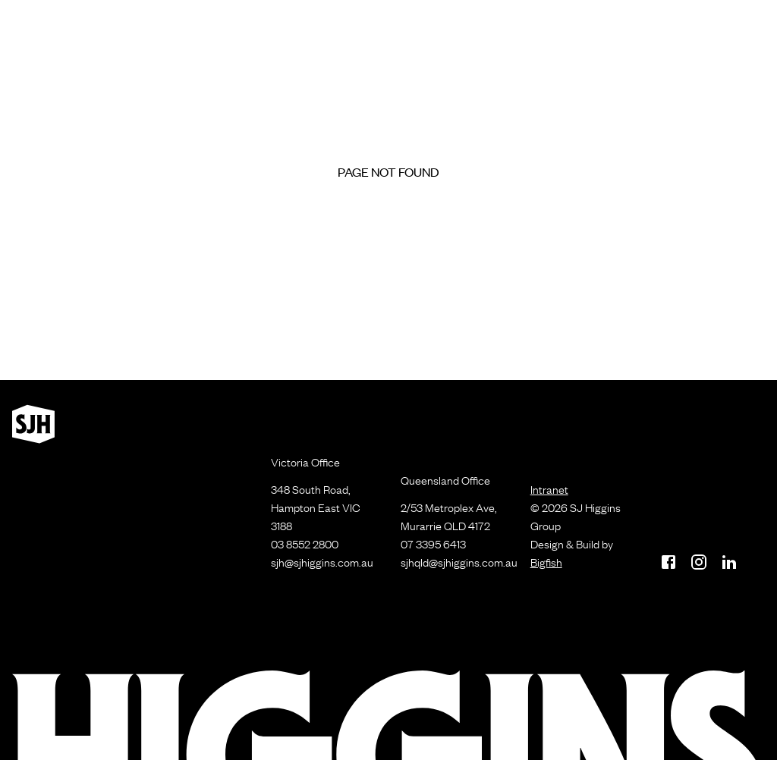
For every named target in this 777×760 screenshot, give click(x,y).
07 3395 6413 (433, 543)
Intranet (549, 489)
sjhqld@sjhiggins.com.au (459, 562)
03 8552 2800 (304, 543)
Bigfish (546, 562)
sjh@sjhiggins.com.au (322, 562)
